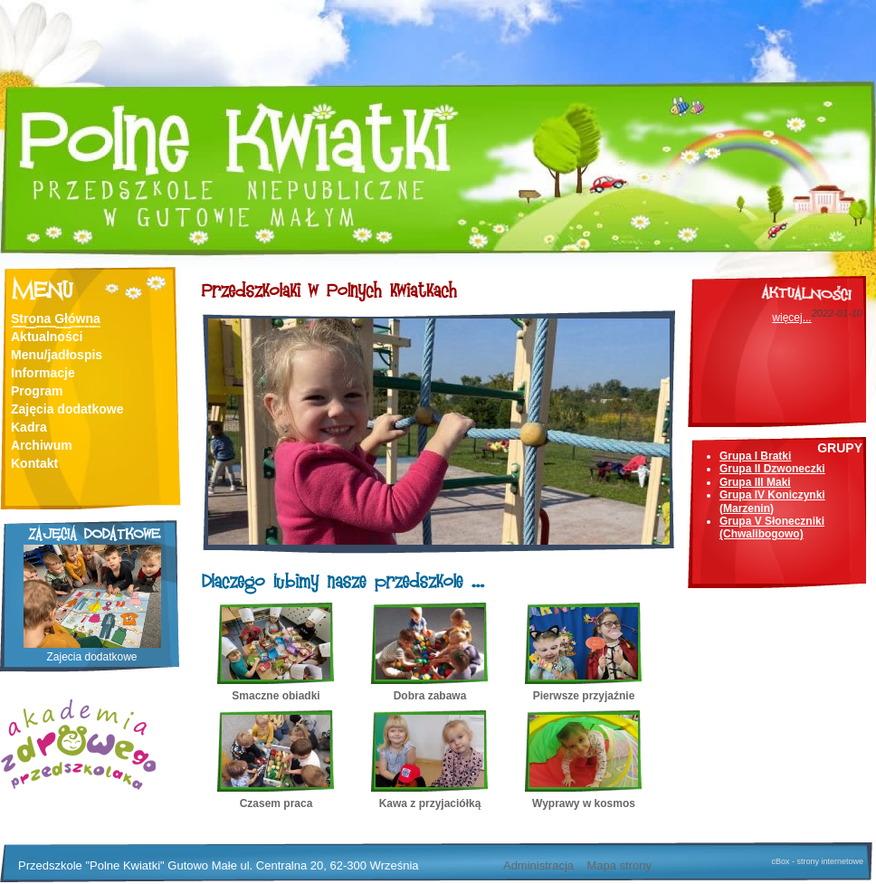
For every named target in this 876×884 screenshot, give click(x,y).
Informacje (43, 373)
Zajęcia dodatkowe (67, 409)
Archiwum (41, 445)
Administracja (538, 865)
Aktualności (46, 336)
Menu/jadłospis (56, 354)
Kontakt (34, 463)
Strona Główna (55, 318)
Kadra (29, 427)
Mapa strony (619, 865)
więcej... (791, 317)
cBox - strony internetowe (817, 861)
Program (37, 391)
